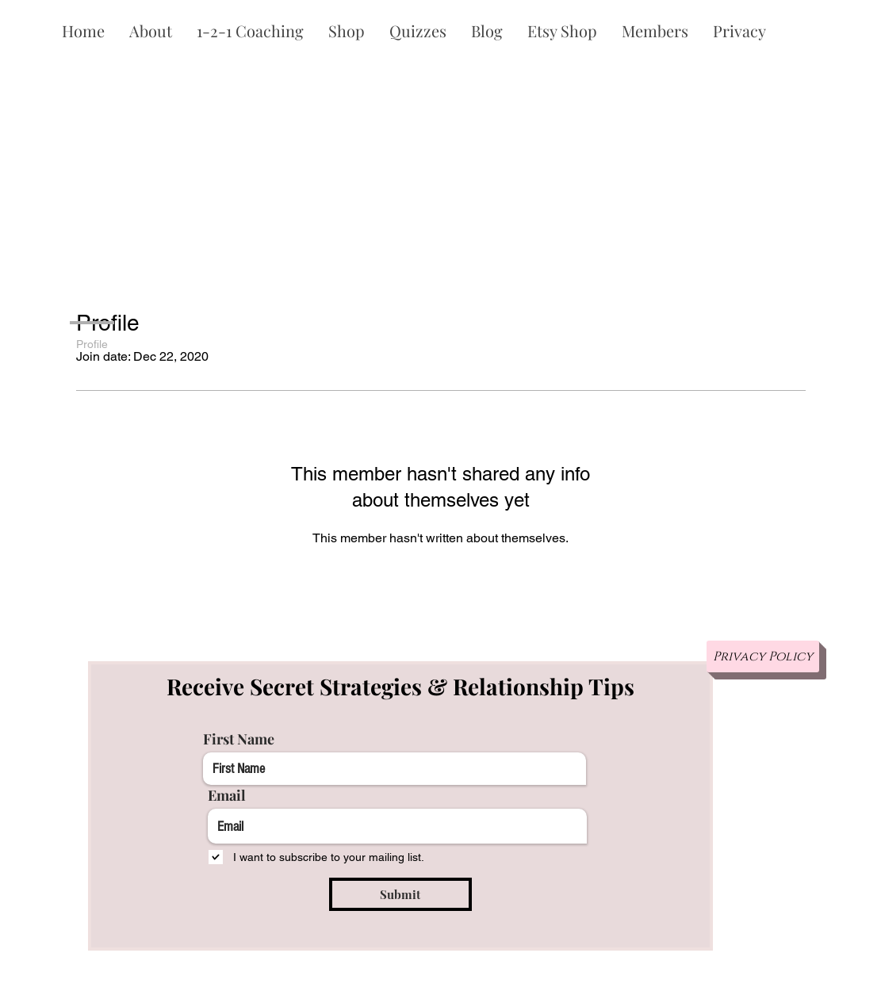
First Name (238, 739)
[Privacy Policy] (763, 656)
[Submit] (400, 894)
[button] (150, 31)
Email (227, 795)
